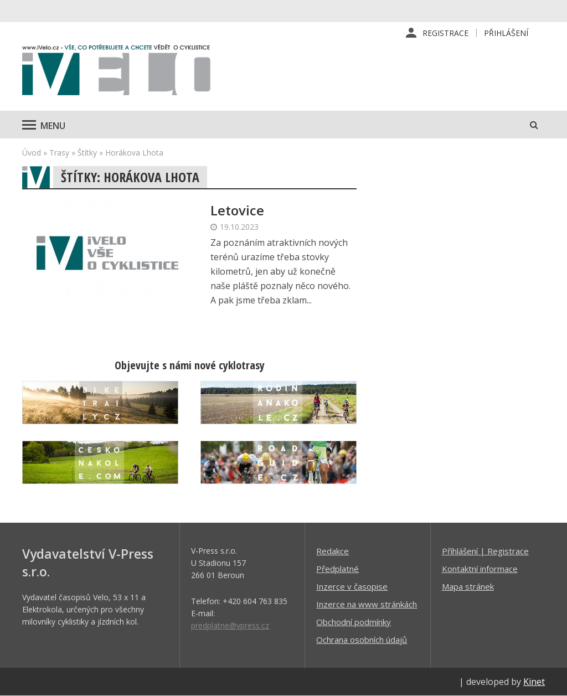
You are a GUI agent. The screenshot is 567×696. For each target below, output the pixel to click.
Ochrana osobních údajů (361, 639)
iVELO (116, 72)
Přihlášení (506, 33)
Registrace (445, 33)
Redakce (332, 550)
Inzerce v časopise (352, 586)
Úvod (31, 152)
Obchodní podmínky (353, 621)
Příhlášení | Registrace (485, 550)
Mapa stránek (468, 586)
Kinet (534, 682)
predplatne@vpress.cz (230, 625)
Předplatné (337, 568)
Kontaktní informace (480, 568)
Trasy (59, 152)
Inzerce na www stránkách (366, 604)
